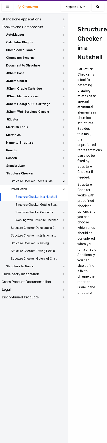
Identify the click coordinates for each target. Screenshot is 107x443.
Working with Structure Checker (36, 220)
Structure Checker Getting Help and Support (34, 251)
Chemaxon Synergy (20, 58)
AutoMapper (15, 34)
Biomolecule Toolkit (20, 50)
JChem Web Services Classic (27, 112)
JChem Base (15, 73)
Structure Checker (20, 173)
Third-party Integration (20, 274)
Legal (6, 289)
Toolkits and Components (22, 27)
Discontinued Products (20, 297)
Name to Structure (19, 142)
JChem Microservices (22, 96)
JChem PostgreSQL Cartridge (28, 104)
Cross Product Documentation (26, 282)
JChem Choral (16, 81)
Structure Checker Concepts (34, 212)
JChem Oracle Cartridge (24, 88)
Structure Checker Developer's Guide (34, 228)
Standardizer (15, 166)
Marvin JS (13, 135)
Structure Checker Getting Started (37, 204)
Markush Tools (17, 127)
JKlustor (12, 119)
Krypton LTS (75, 7)
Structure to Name (19, 266)
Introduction (19, 189)
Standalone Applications (21, 19)
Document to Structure (23, 65)
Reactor (12, 150)
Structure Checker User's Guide (32, 181)
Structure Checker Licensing (30, 243)
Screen (11, 158)
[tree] (34, 158)
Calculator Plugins (19, 42)
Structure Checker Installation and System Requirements (34, 235)
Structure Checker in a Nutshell (36, 197)
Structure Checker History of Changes (34, 258)
